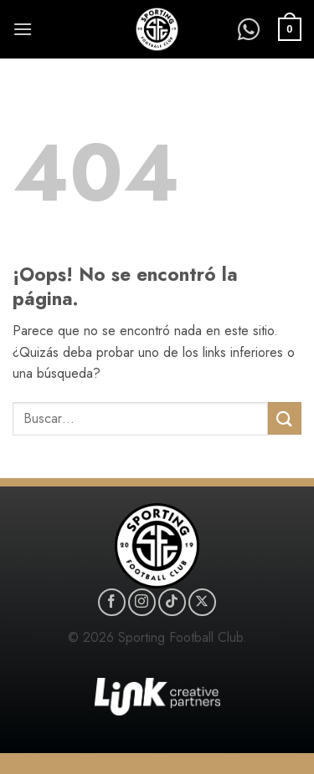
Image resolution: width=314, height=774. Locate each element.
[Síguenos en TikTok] (172, 602)
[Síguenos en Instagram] (142, 602)
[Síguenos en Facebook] (112, 602)
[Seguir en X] (202, 602)
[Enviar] (284, 418)
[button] (23, 28)
